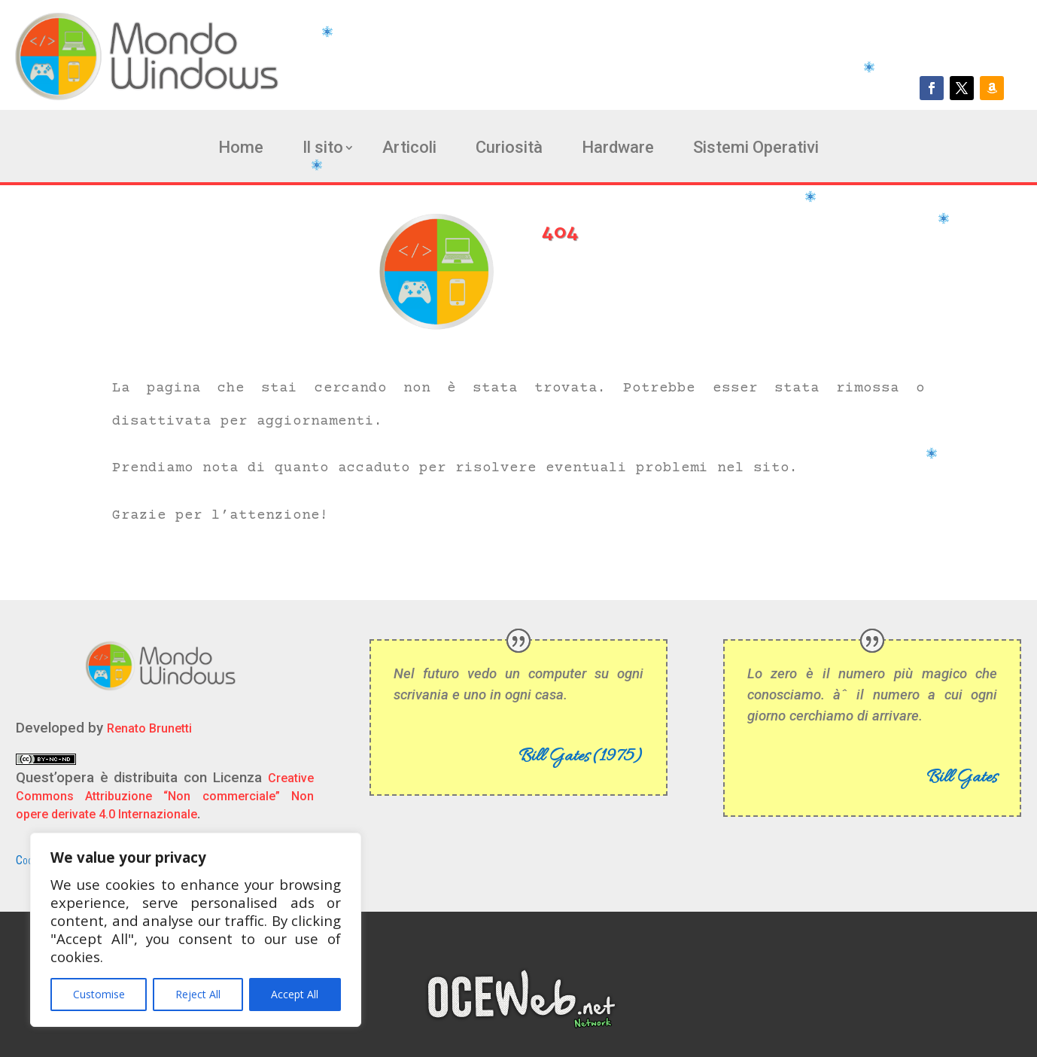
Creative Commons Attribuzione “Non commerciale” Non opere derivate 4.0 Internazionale (165, 796)
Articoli (409, 149)
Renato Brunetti (149, 728)
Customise (99, 994)
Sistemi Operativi (756, 149)
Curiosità (509, 149)
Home (240, 149)
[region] (195, 930)
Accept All (294, 994)
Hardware (618, 149)
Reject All (197, 994)
